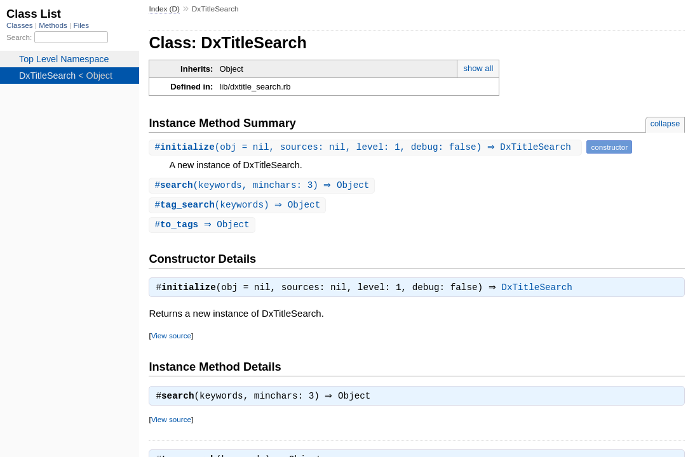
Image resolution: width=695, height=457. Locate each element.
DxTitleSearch (540, 291)
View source (171, 338)
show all (478, 68)
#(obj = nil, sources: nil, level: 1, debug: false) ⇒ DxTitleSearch (366, 147)
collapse (665, 123)
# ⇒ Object (203, 226)
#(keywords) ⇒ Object (238, 206)
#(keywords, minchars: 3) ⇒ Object (263, 186)
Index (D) (164, 8)
